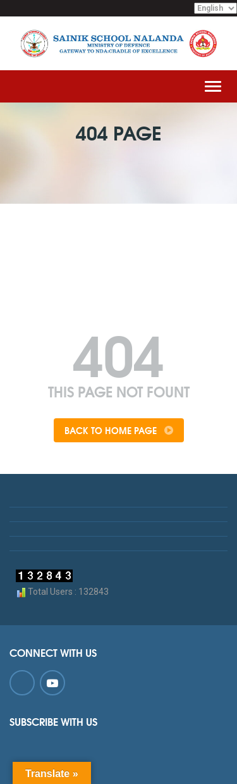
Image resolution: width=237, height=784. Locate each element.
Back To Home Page (118, 430)
